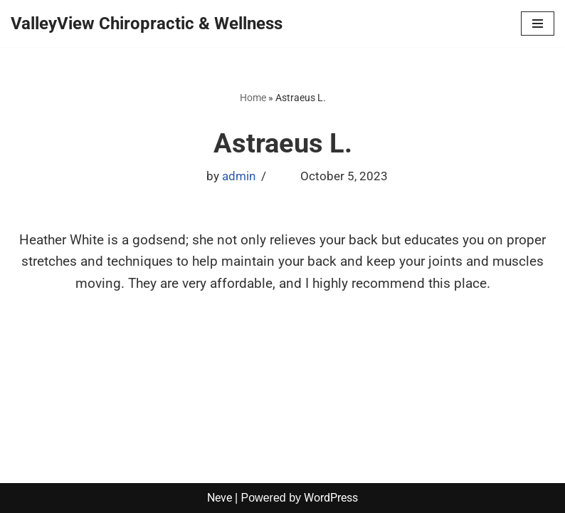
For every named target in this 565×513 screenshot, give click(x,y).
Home (253, 97)
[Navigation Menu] (537, 23)
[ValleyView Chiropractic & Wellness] (146, 23)
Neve (219, 497)
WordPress (331, 497)
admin (238, 176)
